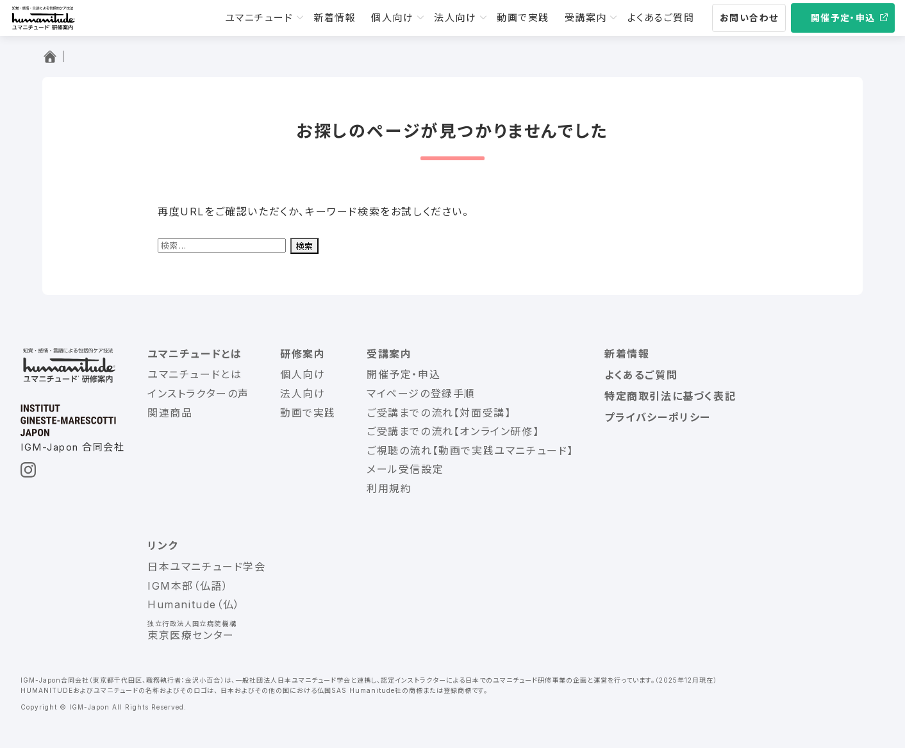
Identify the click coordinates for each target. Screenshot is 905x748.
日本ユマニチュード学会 (206, 566)
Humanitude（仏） (193, 604)
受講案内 (586, 18)
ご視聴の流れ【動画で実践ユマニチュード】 (470, 450)
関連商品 (169, 412)
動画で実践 (523, 18)
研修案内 (302, 353)
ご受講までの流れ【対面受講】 (439, 412)
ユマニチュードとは (194, 353)
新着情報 (334, 18)
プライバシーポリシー (657, 417)
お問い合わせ (749, 17)
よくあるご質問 (661, 18)
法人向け (455, 18)
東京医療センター (191, 635)
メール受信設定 (405, 469)
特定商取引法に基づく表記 (670, 396)
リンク (162, 545)
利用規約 (389, 488)
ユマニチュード (259, 18)
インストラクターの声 (198, 393)
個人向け (392, 18)
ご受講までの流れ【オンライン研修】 (453, 431)
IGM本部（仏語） (187, 585)
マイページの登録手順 (421, 393)
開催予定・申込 (843, 17)
